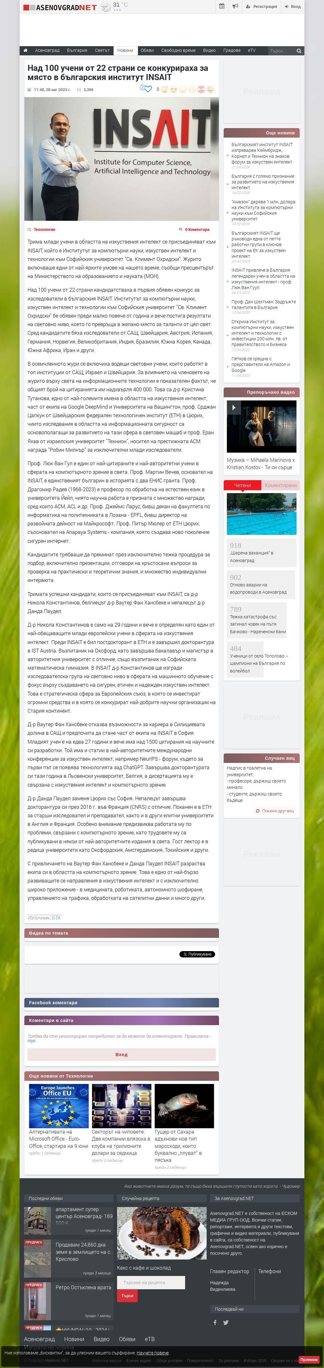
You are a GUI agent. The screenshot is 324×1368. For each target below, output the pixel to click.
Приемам (309, 1360)
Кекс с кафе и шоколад (144, 1267)
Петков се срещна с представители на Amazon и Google (261, 364)
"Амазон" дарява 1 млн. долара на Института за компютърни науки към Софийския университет (264, 210)
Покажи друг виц (275, 810)
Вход (121, 1054)
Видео (101, 1339)
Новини (125, 50)
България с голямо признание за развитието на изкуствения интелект (263, 181)
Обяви (127, 1339)
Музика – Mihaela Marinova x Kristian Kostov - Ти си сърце (261, 463)
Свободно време (178, 50)
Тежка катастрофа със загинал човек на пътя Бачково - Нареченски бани (258, 624)
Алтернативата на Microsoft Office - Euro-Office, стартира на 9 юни (121, 1138)
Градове (231, 50)
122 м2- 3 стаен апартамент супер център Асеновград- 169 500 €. (84, 1222)
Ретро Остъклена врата (83, 1297)
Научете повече (153, 1353)
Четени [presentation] (242, 485)
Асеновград (39, 1339)
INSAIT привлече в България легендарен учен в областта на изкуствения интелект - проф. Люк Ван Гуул (263, 278)
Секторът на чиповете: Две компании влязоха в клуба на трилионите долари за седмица (184, 1142)
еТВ (150, 1339)
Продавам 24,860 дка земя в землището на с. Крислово (83, 1261)
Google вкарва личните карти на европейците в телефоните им (57, 1138)
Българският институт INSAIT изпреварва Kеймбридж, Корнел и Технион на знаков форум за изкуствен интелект (262, 153)
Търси (127, 1296)
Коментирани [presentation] (281, 485)
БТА (56, 917)
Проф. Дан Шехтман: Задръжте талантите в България (264, 304)
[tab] (243, 487)
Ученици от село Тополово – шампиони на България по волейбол (259, 663)
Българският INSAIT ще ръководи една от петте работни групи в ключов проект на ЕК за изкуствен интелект (259, 244)
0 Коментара (197, 229)
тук (31, 1040)
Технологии (44, 229)
